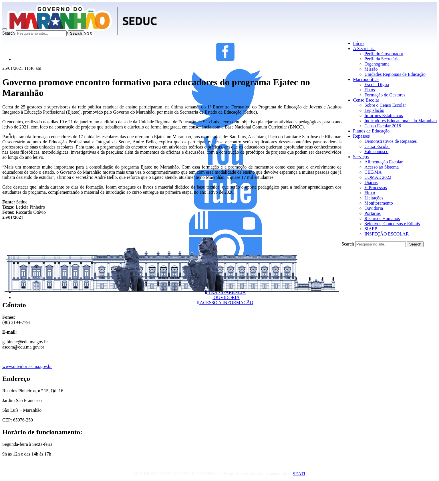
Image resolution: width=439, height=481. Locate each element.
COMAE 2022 (377, 177)
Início (358, 43)
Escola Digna (376, 84)
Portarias (372, 213)
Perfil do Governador (383, 53)
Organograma (377, 64)
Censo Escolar (366, 100)
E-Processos (375, 187)
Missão (371, 69)
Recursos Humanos (382, 218)
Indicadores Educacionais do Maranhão (400, 120)
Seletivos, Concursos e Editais (392, 223)
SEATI (299, 473)
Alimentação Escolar (383, 161)
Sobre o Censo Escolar (385, 105)
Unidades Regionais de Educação (395, 74)
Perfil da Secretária (382, 58)
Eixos (369, 89)
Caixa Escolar (377, 146)
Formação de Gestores (384, 94)
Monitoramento (378, 203)
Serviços (361, 156)
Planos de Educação (371, 130)
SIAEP (370, 228)
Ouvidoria (373, 208)
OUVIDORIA (225, 297)
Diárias (371, 182)
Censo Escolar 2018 (382, 125)
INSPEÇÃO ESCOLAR (386, 233)
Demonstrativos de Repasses (390, 141)
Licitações (373, 197)
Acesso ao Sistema (381, 167)
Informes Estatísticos (383, 115)
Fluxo (369, 192)
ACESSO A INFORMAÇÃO (225, 302)
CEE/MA (373, 172)
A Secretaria (364, 48)
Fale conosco (376, 151)
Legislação (374, 110)
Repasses (361, 136)
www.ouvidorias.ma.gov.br (27, 366)
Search (8, 33)
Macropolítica (366, 79)
